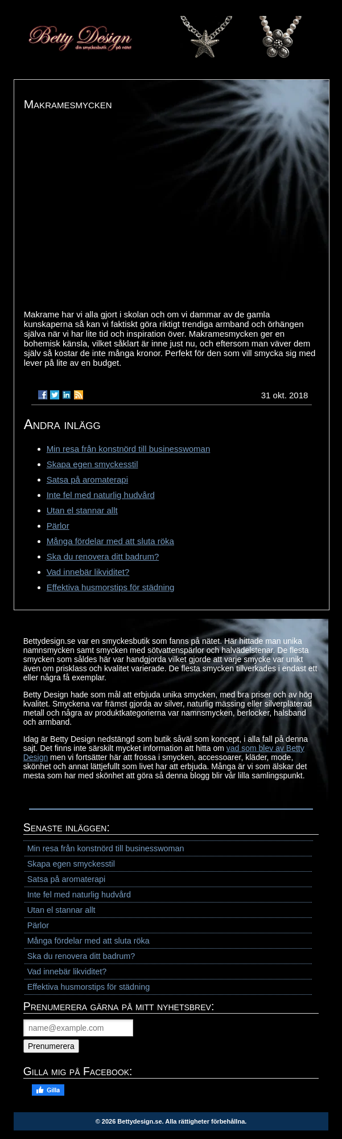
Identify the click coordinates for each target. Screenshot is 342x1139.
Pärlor (58, 525)
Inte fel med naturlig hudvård (101, 495)
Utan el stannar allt (82, 510)
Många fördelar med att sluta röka (110, 541)
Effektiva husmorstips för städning (111, 587)
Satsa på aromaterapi (87, 479)
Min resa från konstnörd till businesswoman (129, 449)
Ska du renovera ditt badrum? (103, 556)
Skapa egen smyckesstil (92, 464)
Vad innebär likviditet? (88, 572)
